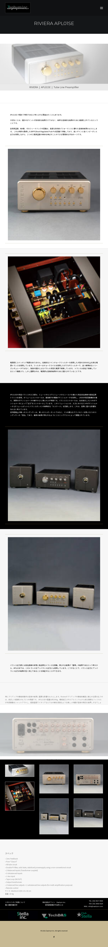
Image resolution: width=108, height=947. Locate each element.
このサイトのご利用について (15, 902)
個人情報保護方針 (11, 905)
